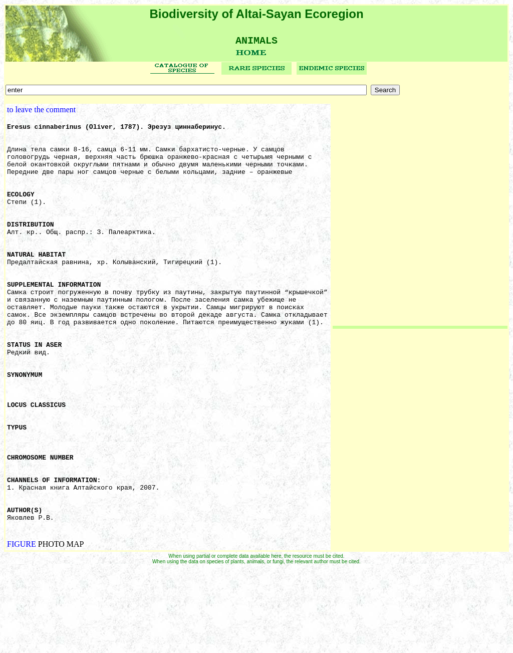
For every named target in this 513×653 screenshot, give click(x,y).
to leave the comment (41, 113)
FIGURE (21, 627)
